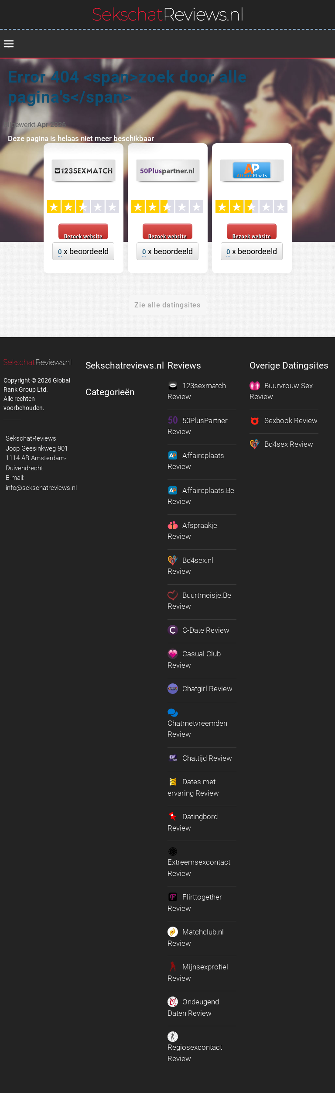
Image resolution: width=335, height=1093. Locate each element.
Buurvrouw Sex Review (281, 390)
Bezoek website (83, 235)
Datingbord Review (193, 821)
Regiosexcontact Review (195, 1047)
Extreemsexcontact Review (199, 862)
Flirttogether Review (195, 902)
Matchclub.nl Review (196, 937)
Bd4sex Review (281, 444)
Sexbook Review (284, 420)
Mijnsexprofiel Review (198, 972)
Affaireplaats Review (196, 460)
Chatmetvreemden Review (197, 723)
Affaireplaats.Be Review (201, 495)
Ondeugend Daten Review (193, 1006)
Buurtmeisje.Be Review (199, 600)
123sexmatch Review (197, 390)
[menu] (8, 44)
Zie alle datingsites (167, 305)
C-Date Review (198, 630)
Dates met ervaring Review (193, 786)
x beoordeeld (83, 252)
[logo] (167, 14)
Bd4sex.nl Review (190, 565)
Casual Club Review (194, 658)
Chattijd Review (200, 758)
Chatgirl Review (200, 688)
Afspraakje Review (192, 530)
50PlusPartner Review (198, 425)
